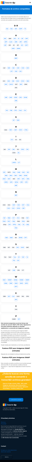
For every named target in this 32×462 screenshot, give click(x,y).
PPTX (14, 224)
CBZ (13, 68)
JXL (19, 152)
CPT (11, 71)
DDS (8, 81)
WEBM (21, 280)
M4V (23, 172)
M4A (14, 172)
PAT (4, 218)
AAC (5, 38)
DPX (21, 84)
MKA (11, 175)
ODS (18, 205)
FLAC (20, 110)
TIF (19, 257)
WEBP (27, 280)
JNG (13, 149)
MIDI (6, 175)
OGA (28, 205)
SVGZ (22, 247)
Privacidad (3, 423)
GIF (14, 120)
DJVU (22, 81)
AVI (22, 45)
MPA (28, 179)
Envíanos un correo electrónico (9, 450)
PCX (18, 218)
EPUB (25, 97)
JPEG (22, 149)
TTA (14, 260)
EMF (6, 97)
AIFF (6, 42)
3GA (11, 28)
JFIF (9, 149)
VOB (14, 270)
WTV (16, 286)
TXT (18, 260)
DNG (28, 81)
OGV (13, 208)
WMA (5, 283)
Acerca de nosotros (6, 451)
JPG (27, 149)
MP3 (18, 179)
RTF (26, 237)
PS (23, 224)
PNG (14, 221)
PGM (4, 221)
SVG (18, 247)
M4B (19, 172)
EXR (16, 100)
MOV (9, 179)
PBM (9, 218)
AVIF (26, 45)
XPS (16, 299)
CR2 (16, 71)
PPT (9, 224)
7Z (25, 28)
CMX (27, 68)
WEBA (15, 280)
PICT (9, 221)
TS (27, 257)
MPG (11, 182)
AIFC (26, 38)
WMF (11, 283)
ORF (23, 208)
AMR (16, 42)
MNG (20, 175)
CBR (9, 68)
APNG (25, 42)
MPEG (6, 182)
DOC (6, 84)
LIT (19, 162)
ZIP (19, 319)
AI (18, 38)
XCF (9, 296)
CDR (18, 68)
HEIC (10, 130)
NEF (16, 195)
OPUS (18, 208)
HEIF (15, 130)
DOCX (11, 84)
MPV (21, 182)
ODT (23, 205)
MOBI (25, 175)
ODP (14, 205)
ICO (12, 139)
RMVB (20, 237)
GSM (18, 120)
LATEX (14, 162)
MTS (26, 182)
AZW (13, 48)
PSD (16, 228)
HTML (26, 130)
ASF (5, 45)
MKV (15, 175)
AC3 (15, 38)
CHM (23, 68)
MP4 (23, 179)
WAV (4, 280)
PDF (27, 218)
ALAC (10, 42)
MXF (16, 185)
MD (28, 172)
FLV (25, 110)
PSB (27, 224)
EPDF (15, 97)
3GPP (20, 28)
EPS (20, 97)
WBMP (10, 280)
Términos (3, 422)
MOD (4, 179)
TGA (15, 257)
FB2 (11, 110)
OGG (8, 208)
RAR (6, 237)
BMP (16, 58)
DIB (13, 81)
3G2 (7, 28)
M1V (4, 172)
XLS (13, 296)
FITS (15, 110)
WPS (26, 283)
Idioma (6, 457)
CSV (20, 71)
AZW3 (18, 48)
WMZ (21, 283)
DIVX (17, 81)
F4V (7, 110)
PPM (23, 221)
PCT (14, 218)
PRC (19, 224)
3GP (16, 28)
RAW (11, 237)
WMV (16, 283)
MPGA (16, 182)
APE (21, 42)
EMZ (11, 97)
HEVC (20, 130)
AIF (22, 38)
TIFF (23, 257)
